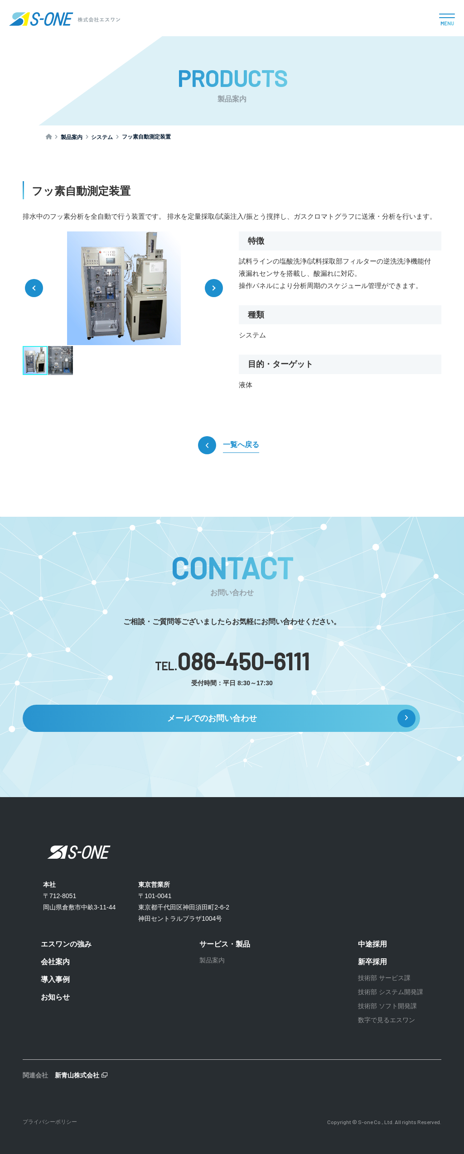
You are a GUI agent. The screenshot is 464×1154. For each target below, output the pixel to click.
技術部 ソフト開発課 (387, 1006)
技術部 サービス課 (384, 977)
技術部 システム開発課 (390, 991)
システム (102, 137)
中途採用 (372, 944)
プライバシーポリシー (50, 1122)
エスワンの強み (66, 944)
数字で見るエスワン (386, 1020)
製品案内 (71, 137)
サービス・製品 (224, 944)
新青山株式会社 (77, 1075)
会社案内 (55, 962)
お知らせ (55, 997)
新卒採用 (372, 962)
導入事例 (55, 979)
